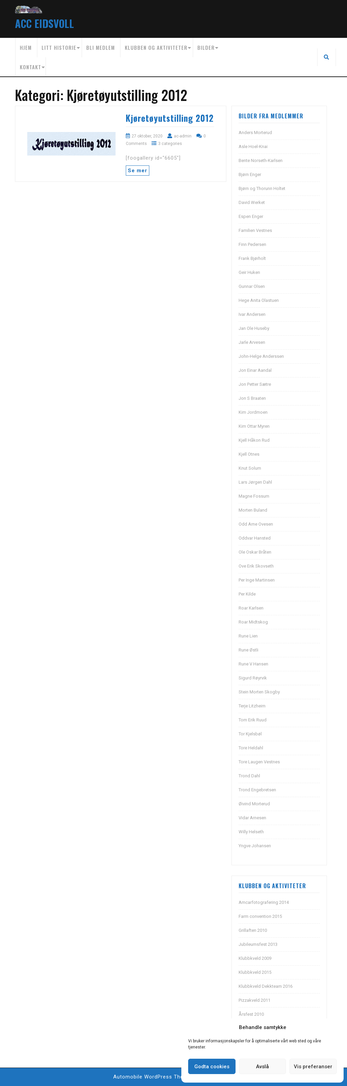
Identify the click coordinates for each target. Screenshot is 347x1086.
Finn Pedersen (252, 244)
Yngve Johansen (255, 845)
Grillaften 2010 (253, 930)
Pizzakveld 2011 (254, 1000)
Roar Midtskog (253, 622)
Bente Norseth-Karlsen (261, 160)
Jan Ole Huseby (254, 328)
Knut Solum (250, 468)
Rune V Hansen (253, 663)
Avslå (262, 1066)
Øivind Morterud (254, 803)
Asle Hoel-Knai (253, 146)
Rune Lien (248, 636)
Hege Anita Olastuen (259, 300)
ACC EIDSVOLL (44, 23)
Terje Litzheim (252, 705)
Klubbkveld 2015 (255, 972)
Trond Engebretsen (257, 789)
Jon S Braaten (252, 398)
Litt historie (59, 47)
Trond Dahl (249, 775)
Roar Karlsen (251, 608)
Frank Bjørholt (252, 258)
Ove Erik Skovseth (256, 566)
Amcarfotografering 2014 (264, 902)
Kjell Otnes (249, 454)
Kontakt (30, 67)
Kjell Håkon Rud (254, 440)
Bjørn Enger (250, 174)
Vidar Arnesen (252, 817)
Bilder (206, 47)
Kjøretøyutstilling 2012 (170, 118)
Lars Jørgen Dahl (255, 482)
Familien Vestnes (255, 230)
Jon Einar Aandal (255, 370)
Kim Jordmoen (253, 412)
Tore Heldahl (251, 747)
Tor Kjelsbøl (250, 733)
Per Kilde (247, 594)
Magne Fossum (254, 496)
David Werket (252, 202)
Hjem (26, 47)
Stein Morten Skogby (259, 691)
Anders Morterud (255, 132)
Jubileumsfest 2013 (258, 944)
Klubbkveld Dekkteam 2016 (265, 986)
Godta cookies (211, 1066)
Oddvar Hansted (255, 538)
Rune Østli (248, 649)
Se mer (137, 170)
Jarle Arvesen (252, 342)
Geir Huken (249, 272)
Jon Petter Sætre (255, 384)
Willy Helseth (251, 831)
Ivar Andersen (252, 314)
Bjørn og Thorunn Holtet (262, 188)
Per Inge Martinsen (257, 580)
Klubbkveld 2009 (255, 958)
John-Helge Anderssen (261, 356)
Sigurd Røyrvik (253, 677)
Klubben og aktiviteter (156, 47)
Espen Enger (251, 216)
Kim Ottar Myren (254, 426)
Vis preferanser (313, 1066)
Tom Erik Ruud (253, 719)
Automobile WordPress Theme (152, 1077)
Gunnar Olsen (252, 286)
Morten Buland (253, 510)
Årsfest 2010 (251, 1014)
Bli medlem (100, 47)
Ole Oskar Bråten (255, 552)
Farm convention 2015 (260, 916)
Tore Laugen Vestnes (259, 761)
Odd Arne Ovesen (256, 524)
